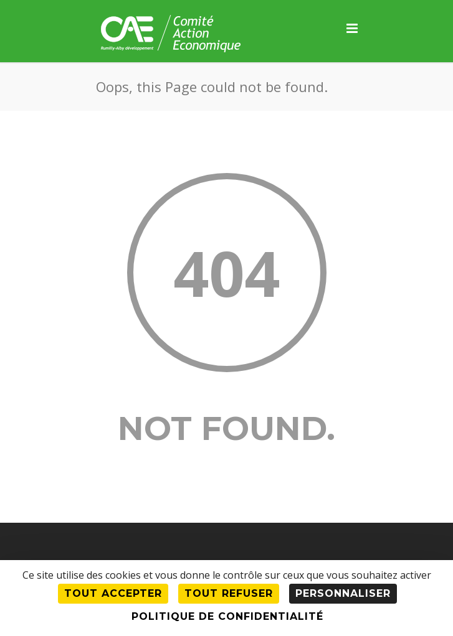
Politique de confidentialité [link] (227, 616)
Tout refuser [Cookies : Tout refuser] (228, 593)
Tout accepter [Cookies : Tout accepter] (113, 593)
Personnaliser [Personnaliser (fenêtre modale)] (343, 593)
